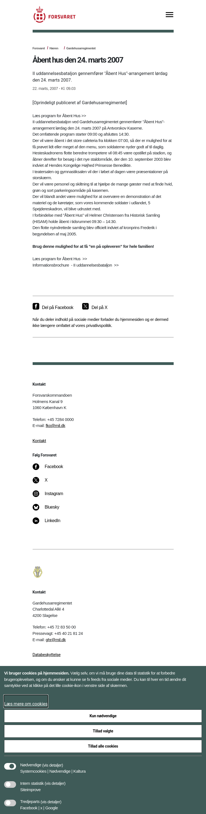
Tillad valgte (103, 731)
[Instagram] (51, 496)
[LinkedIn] (50, 523)
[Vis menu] (169, 15)
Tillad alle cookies (103, 746)
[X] (46, 483)
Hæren (53, 48)
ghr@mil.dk (56, 639)
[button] (52, 762)
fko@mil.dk (55, 425)
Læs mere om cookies (26, 703)
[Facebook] (51, 469)
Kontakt (39, 440)
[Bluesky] (49, 510)
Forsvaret (39, 48)
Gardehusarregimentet (81, 48)
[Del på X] (94, 308)
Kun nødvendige (103, 716)
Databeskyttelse (47, 654)
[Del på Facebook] (53, 308)
